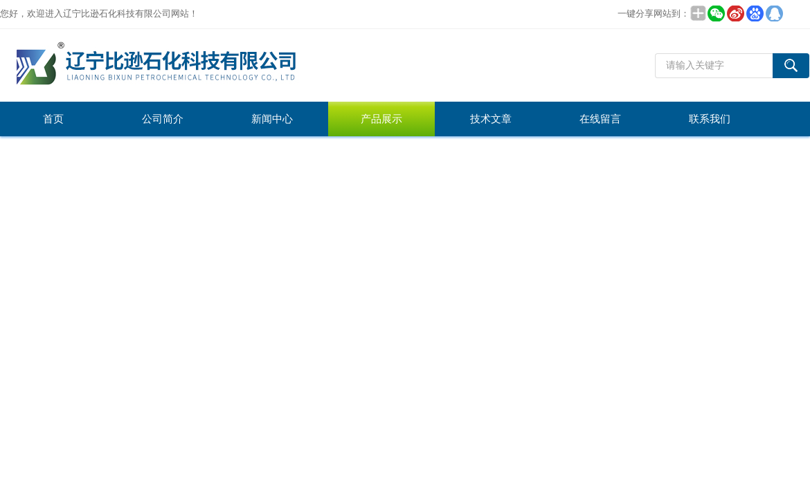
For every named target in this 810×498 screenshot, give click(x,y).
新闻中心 (272, 118)
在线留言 (600, 118)
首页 (53, 118)
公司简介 (162, 118)
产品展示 (381, 118)
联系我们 (709, 118)
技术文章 (491, 118)
